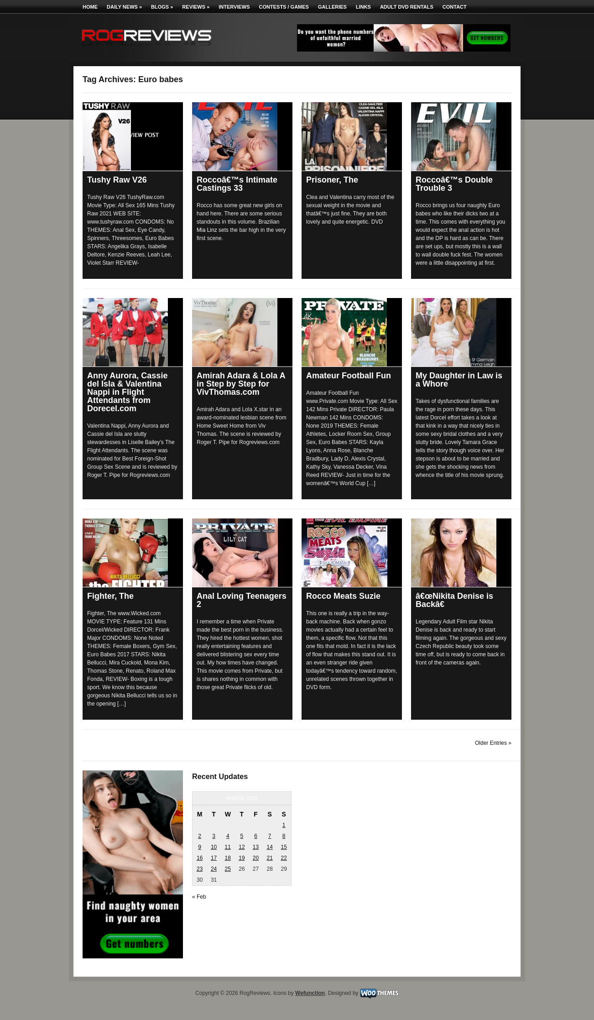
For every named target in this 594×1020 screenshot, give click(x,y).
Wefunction (310, 993)
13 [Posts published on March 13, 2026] (256, 847)
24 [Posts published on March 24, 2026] (214, 869)
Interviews (234, 7)
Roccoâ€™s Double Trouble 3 (454, 184)
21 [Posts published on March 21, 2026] (269, 858)
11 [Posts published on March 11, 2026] (228, 847)
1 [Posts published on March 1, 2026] (284, 825)
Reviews (195, 7)
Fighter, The (110, 596)
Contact (455, 7)
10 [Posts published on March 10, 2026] (214, 847)
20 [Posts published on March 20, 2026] (256, 858)
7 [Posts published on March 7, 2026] (269, 836)
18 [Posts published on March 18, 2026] (228, 858)
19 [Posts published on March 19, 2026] (242, 858)
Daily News (124, 7)
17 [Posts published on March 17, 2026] (214, 858)
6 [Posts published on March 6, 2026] (255, 836)
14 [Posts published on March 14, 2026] (269, 847)
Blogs (162, 7)
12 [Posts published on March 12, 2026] (242, 847)
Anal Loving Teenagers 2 (242, 600)
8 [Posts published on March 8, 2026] (284, 836)
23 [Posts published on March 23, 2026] (200, 869)
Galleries (332, 7)
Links (363, 7)
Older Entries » (493, 743)
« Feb (199, 897)
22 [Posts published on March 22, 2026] (284, 858)
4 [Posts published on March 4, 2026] (227, 836)
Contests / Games (284, 7)
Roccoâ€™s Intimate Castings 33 (237, 184)
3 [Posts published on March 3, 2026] (213, 836)
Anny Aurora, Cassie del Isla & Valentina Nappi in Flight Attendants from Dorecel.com (127, 392)
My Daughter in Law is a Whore (459, 379)
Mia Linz (207, 230)
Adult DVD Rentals (406, 7)
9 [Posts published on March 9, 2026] (199, 847)
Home (90, 7)
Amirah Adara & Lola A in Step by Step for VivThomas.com (241, 384)
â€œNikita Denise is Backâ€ (454, 600)
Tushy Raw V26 (117, 179)
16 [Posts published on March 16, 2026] (200, 858)
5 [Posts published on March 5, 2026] (242, 836)
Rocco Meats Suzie (343, 596)
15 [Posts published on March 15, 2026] (284, 847)
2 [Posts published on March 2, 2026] (199, 836)
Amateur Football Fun (348, 375)
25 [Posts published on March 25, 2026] (228, 869)
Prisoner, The (332, 179)
